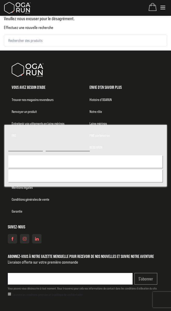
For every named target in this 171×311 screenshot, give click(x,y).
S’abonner (146, 278)
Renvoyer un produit (24, 112)
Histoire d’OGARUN (101, 100)
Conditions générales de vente (30, 199)
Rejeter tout (85, 176)
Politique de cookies (25, 149)
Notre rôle (96, 112)
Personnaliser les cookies (68, 149)
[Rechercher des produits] (85, 40)
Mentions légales (22, 187)
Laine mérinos (98, 123)
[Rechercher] (158, 40)
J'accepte (85, 162)
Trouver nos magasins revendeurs (32, 100)
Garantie (17, 211)
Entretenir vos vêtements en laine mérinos (38, 123)
